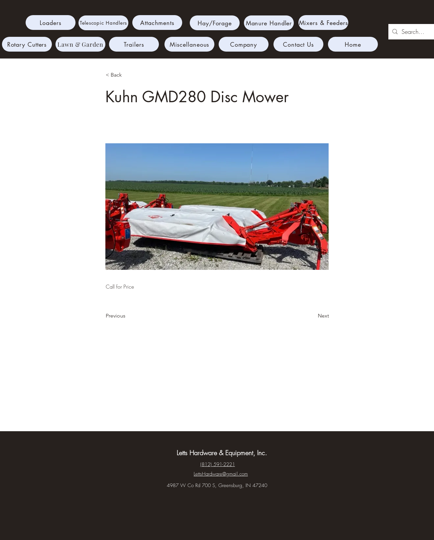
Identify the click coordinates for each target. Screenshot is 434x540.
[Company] (244, 44)
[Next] (312, 315)
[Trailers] (134, 44)
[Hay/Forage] (215, 22)
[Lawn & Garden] (80, 44)
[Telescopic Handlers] (103, 22)
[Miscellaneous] (189, 44)
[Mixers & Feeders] (323, 22)
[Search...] (414, 32)
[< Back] (127, 75)
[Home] (353, 44)
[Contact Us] (298, 44)
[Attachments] (157, 22)
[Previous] (127, 315)
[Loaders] (51, 22)
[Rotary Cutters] (27, 44)
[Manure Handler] (269, 22)
